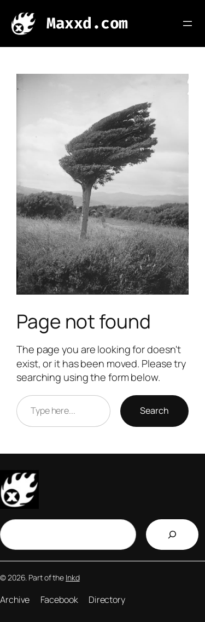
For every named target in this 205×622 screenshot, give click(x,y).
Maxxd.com (87, 23)
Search (154, 410)
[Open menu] (187, 23)
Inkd (73, 577)
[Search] (172, 534)
